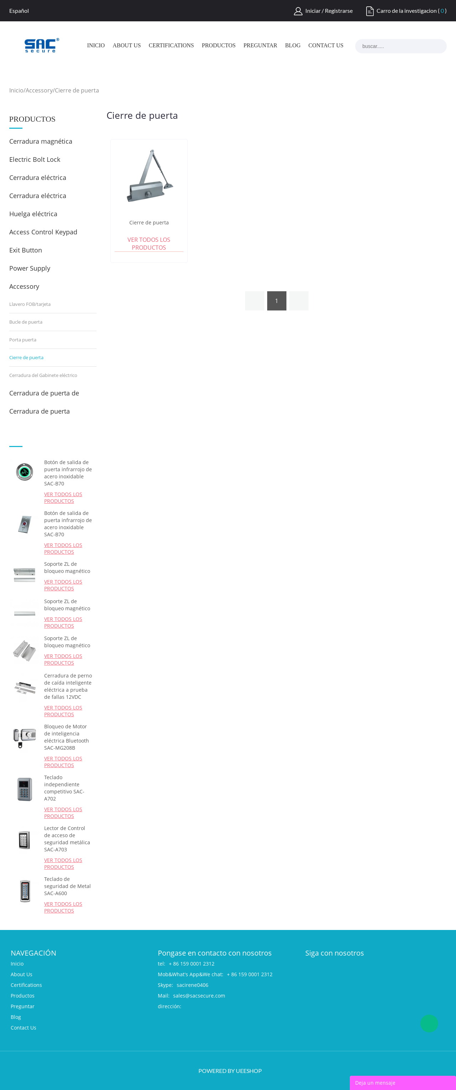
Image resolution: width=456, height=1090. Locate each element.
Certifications (171, 45)
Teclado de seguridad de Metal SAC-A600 (67, 886)
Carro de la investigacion (407, 10)
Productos (219, 45)
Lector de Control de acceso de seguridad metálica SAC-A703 (67, 839)
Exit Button (25, 250)
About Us (127, 45)
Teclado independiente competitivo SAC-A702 (64, 788)
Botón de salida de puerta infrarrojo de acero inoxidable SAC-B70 (68, 473)
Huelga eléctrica (33, 213)
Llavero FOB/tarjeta (30, 304)
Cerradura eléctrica (37, 195)
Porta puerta (22, 339)
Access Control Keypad (43, 232)
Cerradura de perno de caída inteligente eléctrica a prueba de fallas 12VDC (68, 686)
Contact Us (326, 45)
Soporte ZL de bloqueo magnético (67, 567)
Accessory (39, 90)
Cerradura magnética (40, 141)
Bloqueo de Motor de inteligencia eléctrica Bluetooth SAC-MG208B (66, 737)
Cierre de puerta (77, 90)
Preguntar (260, 45)
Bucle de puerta (25, 322)
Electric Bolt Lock (34, 159)
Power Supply (29, 268)
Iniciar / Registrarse (329, 10)
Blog (293, 45)
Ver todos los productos (63, 497)
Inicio (96, 45)
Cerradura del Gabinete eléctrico (43, 375)
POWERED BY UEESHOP (230, 1070)
